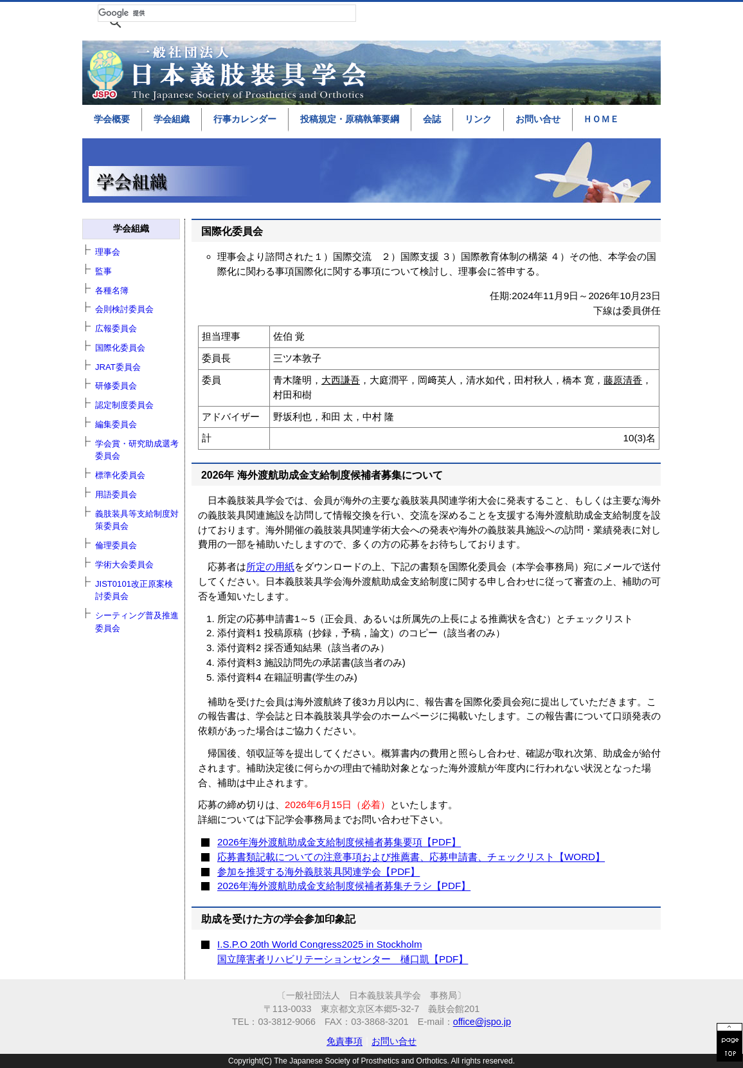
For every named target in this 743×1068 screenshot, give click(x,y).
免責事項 (345, 1041)
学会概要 (112, 119)
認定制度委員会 (124, 405)
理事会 (107, 252)
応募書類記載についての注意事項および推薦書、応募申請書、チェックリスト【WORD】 (411, 856)
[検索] (227, 13)
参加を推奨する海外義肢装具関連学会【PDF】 (318, 871)
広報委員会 (116, 328)
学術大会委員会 (124, 564)
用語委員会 (116, 494)
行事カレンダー (244, 119)
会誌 (432, 119)
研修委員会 (116, 386)
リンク (478, 119)
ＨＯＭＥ (601, 119)
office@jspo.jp (482, 1022)
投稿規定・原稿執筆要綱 (349, 119)
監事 (103, 271)
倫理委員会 (116, 545)
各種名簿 (112, 290)
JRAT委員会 (118, 367)
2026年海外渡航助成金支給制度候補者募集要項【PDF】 (339, 841)
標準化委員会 (120, 475)
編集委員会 (116, 424)
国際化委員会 (120, 348)
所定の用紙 (270, 566)
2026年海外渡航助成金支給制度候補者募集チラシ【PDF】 (343, 885)
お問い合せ (537, 119)
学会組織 (172, 119)
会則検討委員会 (124, 309)
